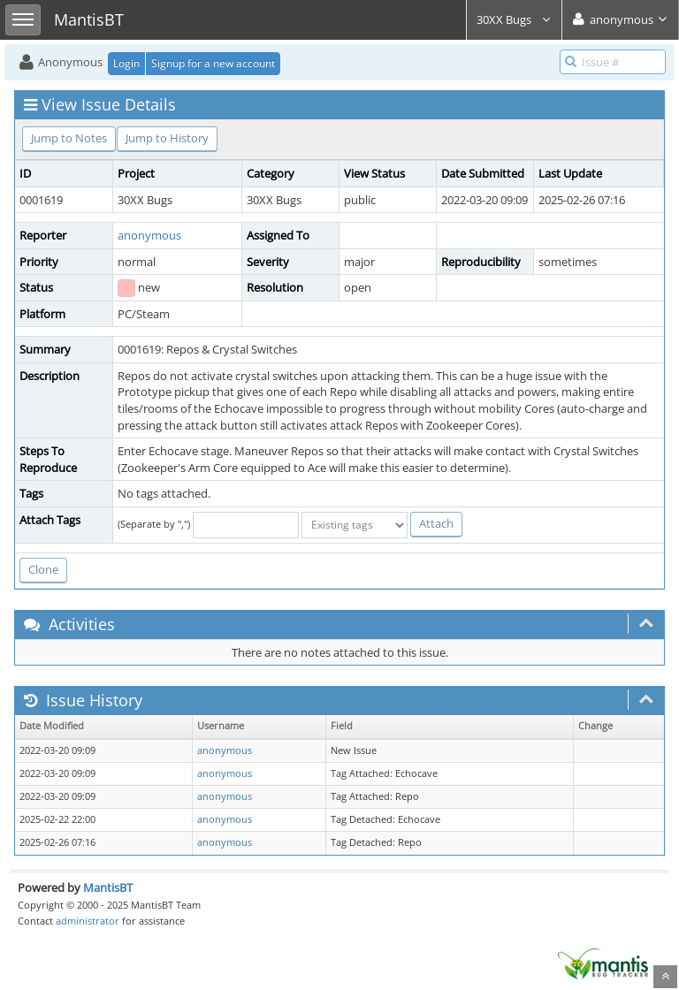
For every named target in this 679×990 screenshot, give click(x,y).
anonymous (149, 235)
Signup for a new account (213, 63)
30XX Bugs (514, 19)
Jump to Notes (69, 138)
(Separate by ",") (154, 523)
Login (126, 63)
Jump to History (167, 138)
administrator (87, 920)
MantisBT (108, 887)
